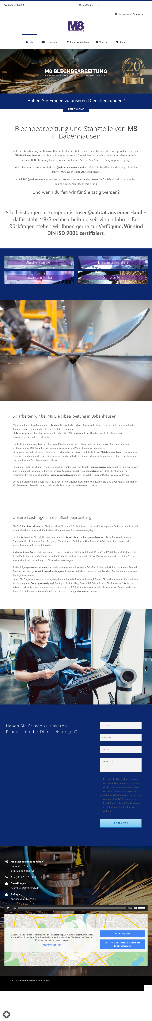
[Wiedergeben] (8, 907)
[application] (76, 908)
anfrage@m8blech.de (23, 899)
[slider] (72, 908)
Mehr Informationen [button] (52, 945)
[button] (6, 1014)
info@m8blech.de (91, 5)
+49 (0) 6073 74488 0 (23, 877)
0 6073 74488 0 (14, 5)
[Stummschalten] (135, 907)
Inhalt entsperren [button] (122, 933)
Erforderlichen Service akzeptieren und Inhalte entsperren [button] (122, 944)
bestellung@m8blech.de (25, 888)
